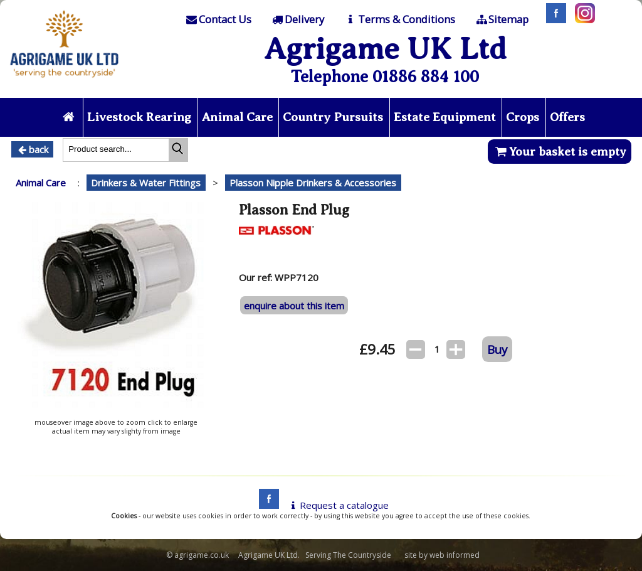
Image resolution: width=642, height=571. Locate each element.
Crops (522, 117)
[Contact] (218, 19)
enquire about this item (294, 305)
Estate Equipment (445, 117)
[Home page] (64, 81)
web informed (454, 555)
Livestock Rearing (139, 117)
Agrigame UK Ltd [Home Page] (385, 48)
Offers (567, 117)
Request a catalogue (338, 505)
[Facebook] (553, 19)
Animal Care (237, 117)
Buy (497, 349)
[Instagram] (582, 19)
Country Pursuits (333, 117)
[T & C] (399, 19)
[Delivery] (297, 19)
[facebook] (266, 505)
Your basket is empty (559, 151)
